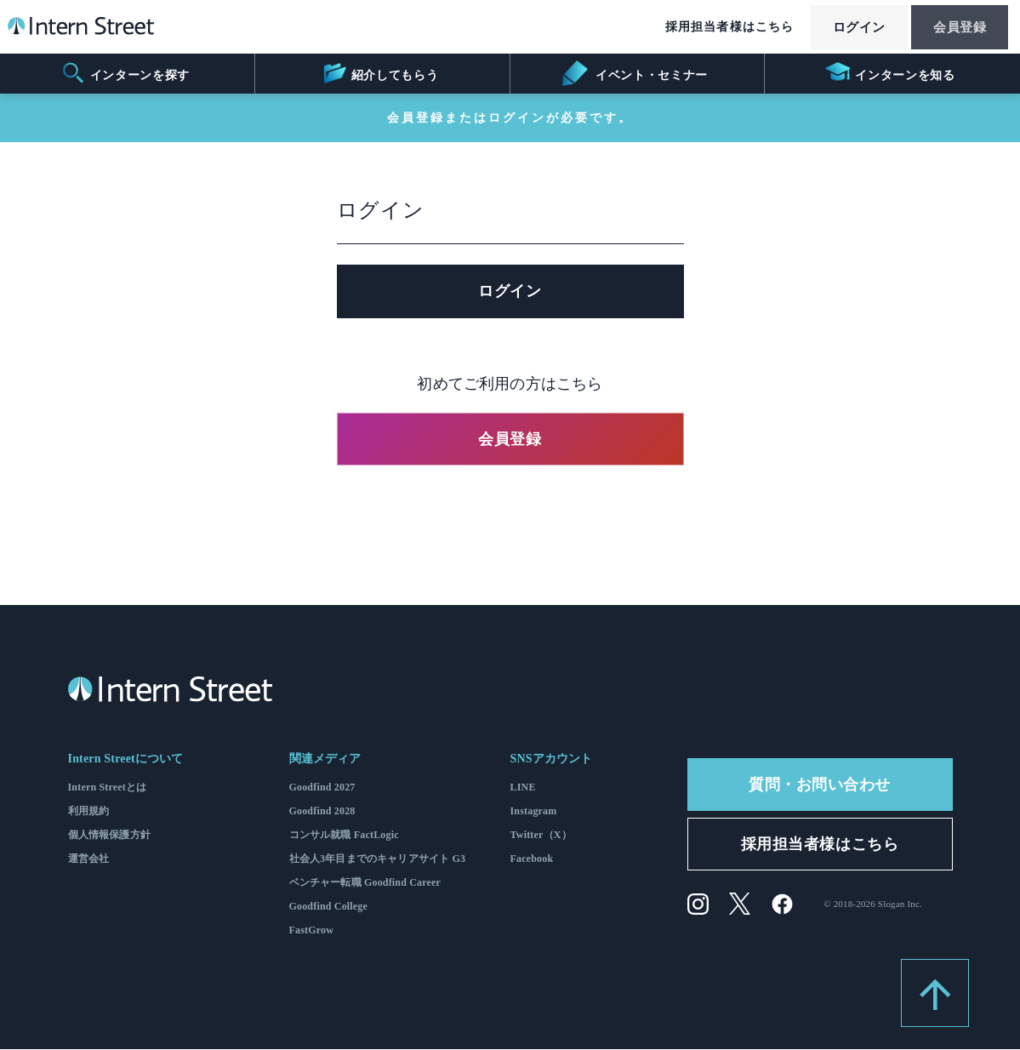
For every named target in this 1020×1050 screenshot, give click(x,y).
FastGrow (311, 931)
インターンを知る (890, 73)
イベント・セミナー (635, 73)
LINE (523, 788)
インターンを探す (124, 73)
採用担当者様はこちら (712, 27)
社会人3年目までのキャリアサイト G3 (377, 859)
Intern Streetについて (126, 759)
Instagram (533, 812)
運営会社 (89, 859)
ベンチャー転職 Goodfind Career (365, 883)
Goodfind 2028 (322, 812)
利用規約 (89, 812)
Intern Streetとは (107, 788)
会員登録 (955, 28)
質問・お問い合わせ (820, 785)
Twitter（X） (541, 836)
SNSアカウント (551, 759)
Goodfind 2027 (322, 788)
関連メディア (325, 759)
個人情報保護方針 (109, 836)
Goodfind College (328, 907)
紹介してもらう (380, 73)
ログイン (846, 28)
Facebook (532, 859)
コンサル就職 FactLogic (344, 836)
